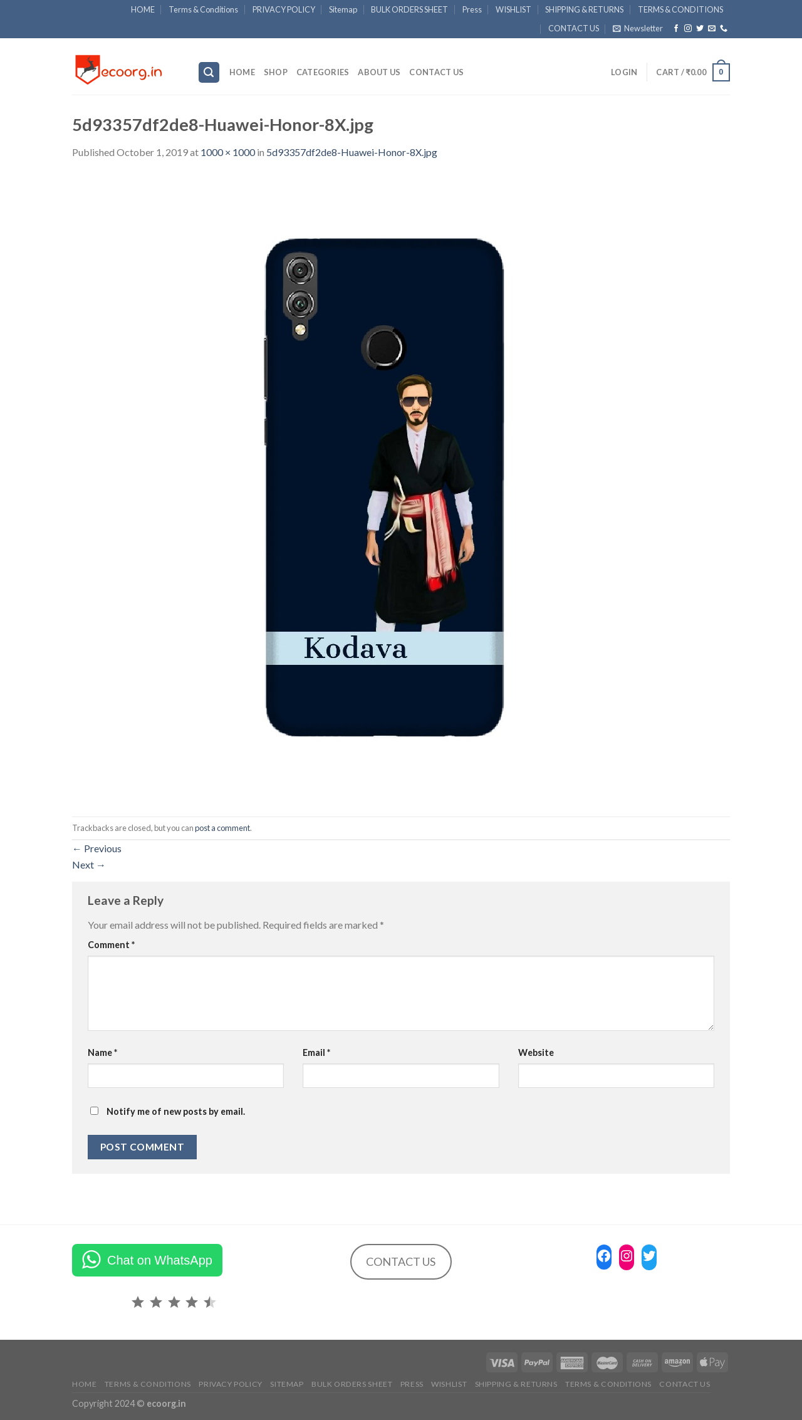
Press (472, 9)
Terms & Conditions (203, 9)
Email (316, 1052)
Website (536, 1052)
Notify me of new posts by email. (176, 1111)
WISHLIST (513, 9)
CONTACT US (573, 28)
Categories (323, 72)
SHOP (276, 72)
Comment (111, 944)
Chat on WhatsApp (159, 1260)
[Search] (209, 72)
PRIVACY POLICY (284, 9)
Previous (97, 848)
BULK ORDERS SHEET (409, 9)
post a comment (222, 828)
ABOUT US (379, 72)
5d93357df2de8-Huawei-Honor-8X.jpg (351, 152)
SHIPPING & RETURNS (584, 9)
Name (102, 1052)
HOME (143, 9)
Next (89, 864)
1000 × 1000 (227, 152)
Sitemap (343, 9)
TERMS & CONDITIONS (680, 9)
